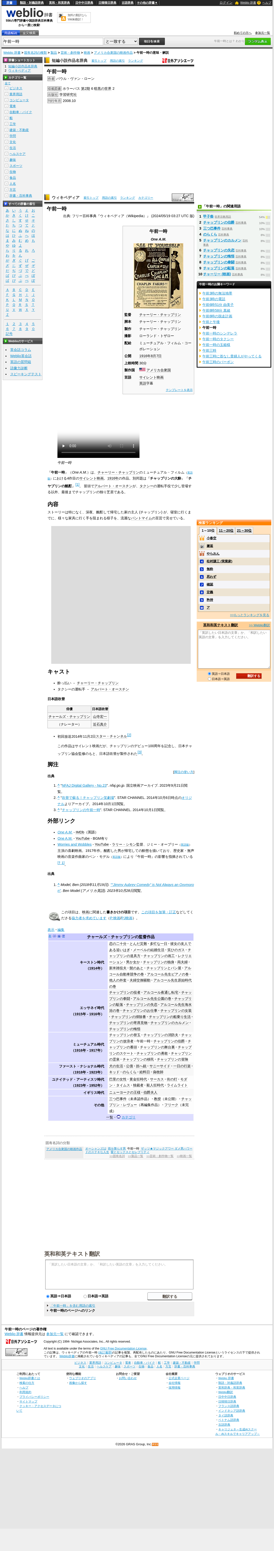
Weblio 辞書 (248, 2)
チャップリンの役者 (124, 992)
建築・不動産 (19, 130)
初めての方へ (243, 33)
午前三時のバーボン (218, 362)
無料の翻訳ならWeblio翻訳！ (77, 17)
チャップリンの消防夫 (160, 1035)
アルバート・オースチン (113, 486)
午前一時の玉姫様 (216, 345)
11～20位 (226, 531)
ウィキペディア (66, 197)
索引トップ (98, 60)
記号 (9, 334)
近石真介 (100, 724)
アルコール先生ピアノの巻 (168, 974)
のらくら (130, 1072)
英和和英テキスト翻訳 (72, 1253)
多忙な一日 (158, 944)
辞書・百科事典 (20, 195)
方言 (12, 190)
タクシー (146, 486)
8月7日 (156, 356)
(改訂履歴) (105, 1352)
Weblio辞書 (67, 1356)
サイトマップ (28, 1401)
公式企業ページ (179, 1378)
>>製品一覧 (135, 1156)
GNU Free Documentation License (123, 1348)
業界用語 (15, 94)
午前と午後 (211, 322)
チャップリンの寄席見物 (128, 1023)
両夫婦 (182, 962)
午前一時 (143, 1041)
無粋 (210, 569)
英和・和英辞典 (59, 2)
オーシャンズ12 (95, 1148)
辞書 (9, 2)
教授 (157, 1099)
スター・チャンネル (111, 736)
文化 (12, 142)
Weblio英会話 (21, 356)
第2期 (85, 89)
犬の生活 (116, 1066)
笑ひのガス (176, 950)
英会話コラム (20, 350)
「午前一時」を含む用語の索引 (72, 1306)
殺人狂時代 (155, 1085)
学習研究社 (68, 95)
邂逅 (210, 546)
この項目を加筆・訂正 (158, 912)
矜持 (210, 600)
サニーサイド (159, 1066)
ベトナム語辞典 (228, 1419)
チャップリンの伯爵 (169, 1041)
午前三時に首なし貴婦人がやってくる (232, 356)
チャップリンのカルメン (169, 1023)
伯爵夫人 (150, 1092)
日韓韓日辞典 (107, 2)
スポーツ (15, 166)
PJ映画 (127, 918)
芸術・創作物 (70, 52)
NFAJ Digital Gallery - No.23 (84, 785)
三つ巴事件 (118, 1099)
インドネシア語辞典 (231, 1410)
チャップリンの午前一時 (81, 810)
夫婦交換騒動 (140, 980)
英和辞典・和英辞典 (231, 1387)
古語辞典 (128, 2)
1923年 (95, 1072)
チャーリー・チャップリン (160, 315)
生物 (12, 172)
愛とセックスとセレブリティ (130, 1152)
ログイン (226, 2)
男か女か (133, 962)
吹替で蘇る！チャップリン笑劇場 (88, 798)
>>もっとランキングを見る (249, 615)
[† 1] (60, 863)
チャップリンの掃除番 (128, 1017)
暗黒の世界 (102, 89)
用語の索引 (117, 60)
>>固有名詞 (117, 1156)
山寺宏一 (100, 717)
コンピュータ (19, 100)
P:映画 (115, 918)
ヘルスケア (17, 154)
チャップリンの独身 (158, 962)
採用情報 (175, 1387)
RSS (155, 1444)
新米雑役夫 (118, 968)
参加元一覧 (262, 33)
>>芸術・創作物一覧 (160, 1156)
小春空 (211, 538)
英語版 (185, 844)
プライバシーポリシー (34, 1396)
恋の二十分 (118, 944)
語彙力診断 (19, 368)
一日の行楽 (182, 1066)
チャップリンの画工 (159, 956)
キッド (114, 1072)
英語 (142, 383)
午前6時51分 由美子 (218, 305)
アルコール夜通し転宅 (160, 992)
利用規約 (25, 1392)
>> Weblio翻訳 (259, 625)
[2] (129, 735)
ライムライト (177, 1085)
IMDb (80, 832)
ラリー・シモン (124, 844)
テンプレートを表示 (179, 390)
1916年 (145, 356)
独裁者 (138, 1085)
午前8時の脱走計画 (217, 316)
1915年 (80, 1014)
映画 (87, 52)
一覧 (109, 1117)
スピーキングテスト (26, 374)
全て (8, 83)
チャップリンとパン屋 (163, 968)
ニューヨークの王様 (124, 1092)
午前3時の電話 (213, 299)
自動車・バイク (20, 112)
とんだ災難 (138, 944)
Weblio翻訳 (225, 1392)
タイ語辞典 (225, 1415)
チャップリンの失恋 (141, 1005)
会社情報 (175, 1382)
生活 (12, 148)
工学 (12, 124)
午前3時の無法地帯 (217, 293)
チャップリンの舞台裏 (157, 1047)
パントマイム (141, 518)
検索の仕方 (26, 1382)
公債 (129, 1066)
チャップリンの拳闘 (218, 262)
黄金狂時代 (138, 1079)
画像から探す (78, 1382)
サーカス (157, 1079)
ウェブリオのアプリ (82, 1378)
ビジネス (15, 88)
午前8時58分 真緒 (216, 310)
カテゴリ (129, 1117)
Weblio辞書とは (29, 1378)
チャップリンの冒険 (172, 1059)
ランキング (135, 60)
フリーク (171, 1105)
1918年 (80, 1072)
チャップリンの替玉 (124, 1035)
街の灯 (172, 1079)
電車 (12, 106)
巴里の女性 (118, 1079)
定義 (210, 592)
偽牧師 (158, 1072)
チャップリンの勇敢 (152, 1053)
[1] (77, 484)
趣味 (12, 160)
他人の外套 (118, 980)
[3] (139, 752)
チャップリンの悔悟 (124, 1029)
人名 (12, 184)
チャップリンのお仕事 (140, 1011)
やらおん (213, 553)
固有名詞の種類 (35, 52)
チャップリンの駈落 (218, 268)
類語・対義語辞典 (32, 2)
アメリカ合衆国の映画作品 (113, 52)
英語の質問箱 (20, 362)
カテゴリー (145, 197)
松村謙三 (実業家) (219, 561)
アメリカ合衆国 (158, 370)
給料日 (144, 1072)
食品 (12, 178)
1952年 (95, 1085)
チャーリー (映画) (217, 274)
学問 (12, 136)
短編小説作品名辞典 (70, 60)
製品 (53, 52)
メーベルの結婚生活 (148, 950)
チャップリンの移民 (138, 1059)
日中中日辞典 (84, 2)
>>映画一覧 (184, 1156)
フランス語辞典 (228, 1405)
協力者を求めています (89, 918)
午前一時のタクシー (218, 339)
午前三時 (209, 350)
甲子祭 (208, 216)
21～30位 (244, 531)
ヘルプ (266, 2)
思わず (211, 577)
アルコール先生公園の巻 (152, 999)
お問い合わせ (128, 1378)
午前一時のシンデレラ (219, 333)
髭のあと (136, 968)
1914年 (95, 968)
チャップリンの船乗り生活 (170, 1017)
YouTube (83, 838)
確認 (210, 584)
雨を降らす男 (117, 1148)
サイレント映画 (151, 377)
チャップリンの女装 (176, 1011)
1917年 (95, 1050)
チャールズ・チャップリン (69, 717)
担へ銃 (141, 1066)
